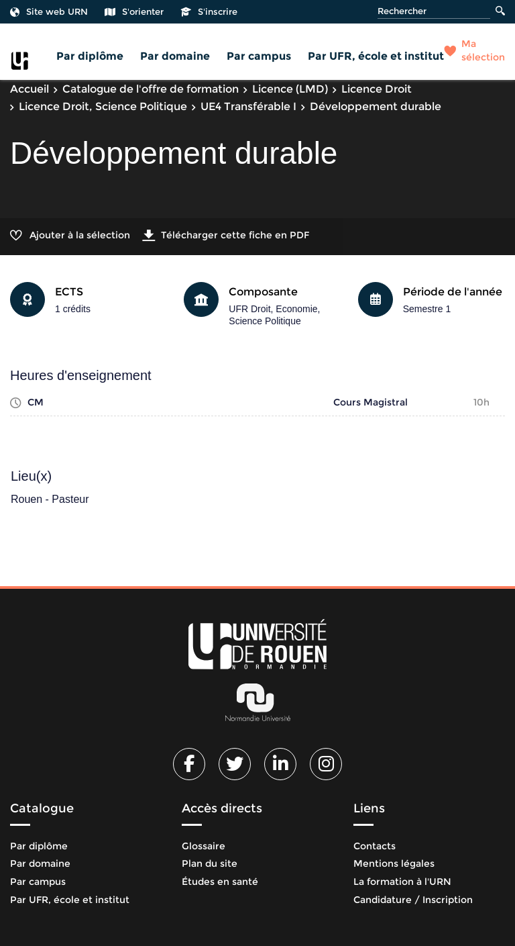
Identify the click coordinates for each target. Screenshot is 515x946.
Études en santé (220, 882)
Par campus (259, 56)
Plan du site (209, 863)
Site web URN (49, 11)
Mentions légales (394, 863)
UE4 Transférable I (248, 106)
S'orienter (134, 11)
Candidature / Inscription (413, 900)
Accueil (29, 89)
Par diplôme (89, 56)
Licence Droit (376, 89)
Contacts (374, 846)
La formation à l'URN (402, 882)
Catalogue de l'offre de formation (150, 89)
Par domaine (175, 56)
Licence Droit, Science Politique (103, 106)
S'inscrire (208, 11)
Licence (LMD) (290, 89)
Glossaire (203, 846)
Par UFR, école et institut (376, 56)
